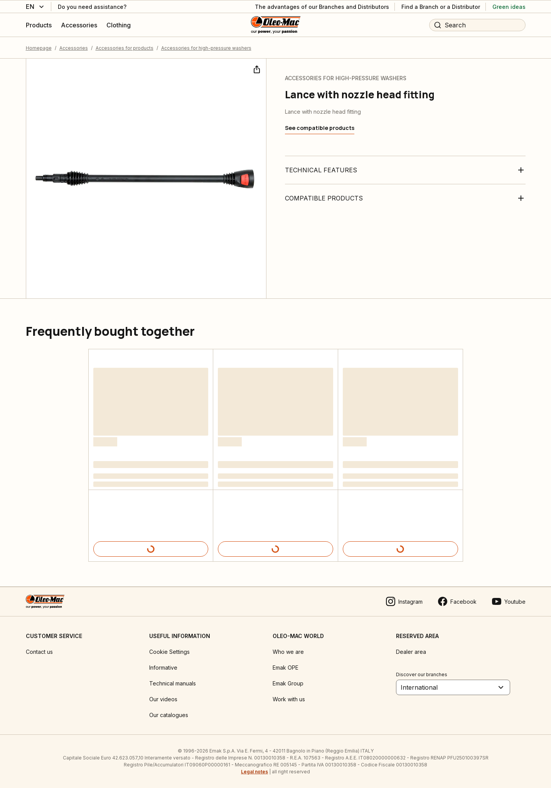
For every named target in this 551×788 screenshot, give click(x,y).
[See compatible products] (319, 128)
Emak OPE (285, 667)
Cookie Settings (169, 651)
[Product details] (150, 549)
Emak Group (288, 683)
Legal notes (254, 772)
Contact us (39, 651)
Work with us (289, 699)
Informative (163, 667)
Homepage (39, 48)
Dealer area (411, 651)
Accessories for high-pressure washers (206, 48)
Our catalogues (168, 715)
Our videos (163, 699)
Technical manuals (172, 683)
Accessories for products (124, 48)
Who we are (288, 651)
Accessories (73, 48)
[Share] (256, 68)
